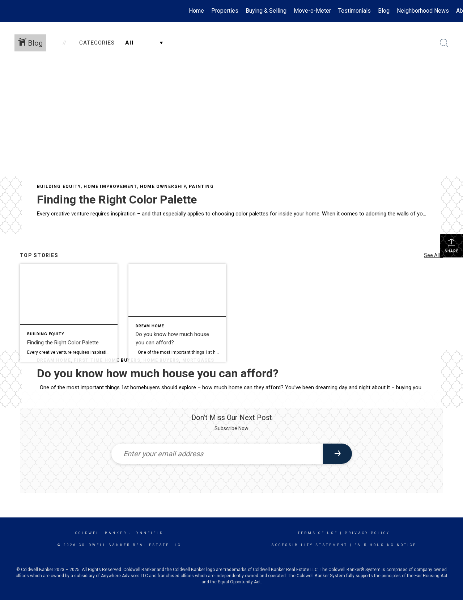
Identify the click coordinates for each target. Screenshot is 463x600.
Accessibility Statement (309, 545)
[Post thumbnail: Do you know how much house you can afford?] (177, 313)
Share (452, 245)
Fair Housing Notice (385, 545)
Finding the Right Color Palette (117, 199)
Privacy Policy (367, 533)
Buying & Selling (266, 10)
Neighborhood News (423, 10)
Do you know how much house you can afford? (158, 373)
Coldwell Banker (101, 533)
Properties (224, 10)
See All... (433, 255)
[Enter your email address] (217, 454)
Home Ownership (163, 186)
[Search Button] (444, 43)
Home (196, 10)
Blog (384, 10)
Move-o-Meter (312, 10)
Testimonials (354, 10)
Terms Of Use (318, 533)
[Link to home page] (9, 11)
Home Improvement (110, 186)
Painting (201, 186)
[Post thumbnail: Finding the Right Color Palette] (69, 313)
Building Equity (59, 186)
